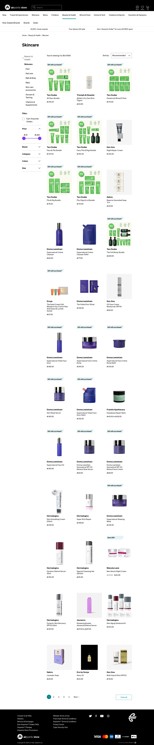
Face (28, 69)
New (4, 15)
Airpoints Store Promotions (27, 730)
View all (124, 697)
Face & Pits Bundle (54, 150)
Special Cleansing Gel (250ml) (85, 572)
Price (31, 129)
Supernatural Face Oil (55, 465)
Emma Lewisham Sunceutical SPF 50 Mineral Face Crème (115, 467)
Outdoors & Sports (117, 15)
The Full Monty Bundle (115, 252)
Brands (27, 22)
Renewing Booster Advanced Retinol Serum (87, 624)
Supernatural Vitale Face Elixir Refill (86, 414)
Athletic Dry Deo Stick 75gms (85, 99)
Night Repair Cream (115, 150)
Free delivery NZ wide (77, 29)
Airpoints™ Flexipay (24, 727)
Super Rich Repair (84, 519)
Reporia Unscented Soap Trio (116, 201)
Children (55, 15)
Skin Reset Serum (54, 413)
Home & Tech (99, 15)
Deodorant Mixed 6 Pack (116, 98)
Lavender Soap (53, 675)
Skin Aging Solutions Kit (116, 623)
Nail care (29, 73)
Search (34, 7)
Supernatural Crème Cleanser (55, 253)
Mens (45, 15)
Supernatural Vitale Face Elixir (57, 362)
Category (31, 154)
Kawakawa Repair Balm (116, 413)
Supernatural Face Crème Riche (87, 362)
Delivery (20, 719)
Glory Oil (80, 675)
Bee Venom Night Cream (116, 571)
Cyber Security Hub (60, 727)
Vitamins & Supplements (31, 103)
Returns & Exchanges (25, 721)
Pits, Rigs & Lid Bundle (86, 200)
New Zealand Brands (11, 22)
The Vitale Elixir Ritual (85, 304)
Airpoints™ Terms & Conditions (64, 721)
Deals (35, 22)
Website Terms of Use (61, 716)
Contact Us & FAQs (24, 716)
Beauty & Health (69, 15)
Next (76, 697)
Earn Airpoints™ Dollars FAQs (28, 724)
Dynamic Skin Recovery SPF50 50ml (56, 624)
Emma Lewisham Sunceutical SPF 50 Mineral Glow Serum (85, 467)
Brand (31, 147)
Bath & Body (31, 78)
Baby (28, 82)
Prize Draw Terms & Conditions (64, 719)
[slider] (24, 138)
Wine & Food (85, 15)
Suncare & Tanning (30, 96)
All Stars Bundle (53, 98)
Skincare (28, 64)
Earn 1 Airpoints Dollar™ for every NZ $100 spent (115, 29)
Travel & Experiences (19, 15)
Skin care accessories (31, 88)
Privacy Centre (58, 724)
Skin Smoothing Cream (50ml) (56, 520)
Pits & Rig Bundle (54, 200)
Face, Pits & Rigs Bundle (86, 150)
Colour (31, 161)
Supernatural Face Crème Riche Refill (117, 362)
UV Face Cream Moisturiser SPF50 (114, 305)
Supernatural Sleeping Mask (116, 520)
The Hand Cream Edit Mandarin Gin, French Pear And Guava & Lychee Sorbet (57, 307)
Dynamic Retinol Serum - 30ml (57, 572)
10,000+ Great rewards (39, 29)
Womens (35, 15)
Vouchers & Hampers (137, 15)
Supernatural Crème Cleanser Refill (85, 253)
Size (31, 168)
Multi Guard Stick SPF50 (116, 675)
